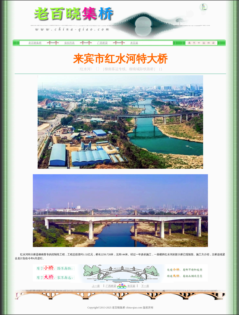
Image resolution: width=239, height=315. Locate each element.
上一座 (96, 285)
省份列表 (69, 42)
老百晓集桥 (35, 42)
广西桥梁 (102, 42)
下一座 (145, 285)
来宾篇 (134, 42)
